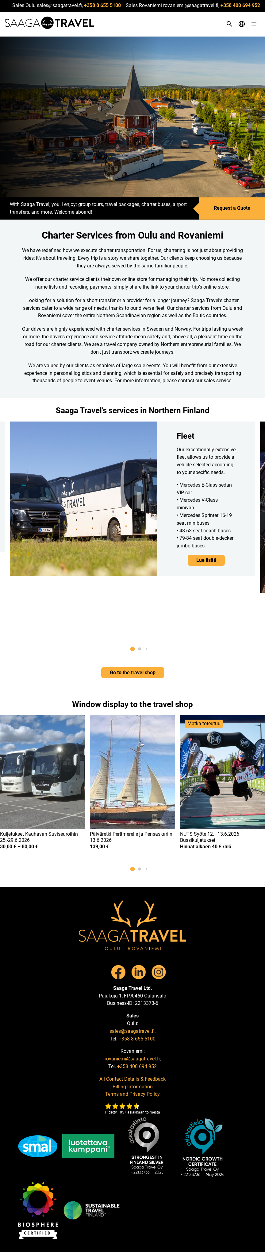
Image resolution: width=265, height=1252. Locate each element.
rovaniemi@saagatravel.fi (132, 1059)
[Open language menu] (242, 24)
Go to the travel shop (133, 672)
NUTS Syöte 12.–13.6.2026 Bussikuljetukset (209, 837)
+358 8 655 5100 (102, 5)
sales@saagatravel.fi (132, 1031)
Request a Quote (232, 208)
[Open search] (229, 24)
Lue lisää (206, 560)
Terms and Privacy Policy (132, 1094)
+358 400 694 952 (240, 5)
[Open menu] (254, 24)
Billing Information (133, 1087)
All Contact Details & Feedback (132, 1079)
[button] (132, 649)
